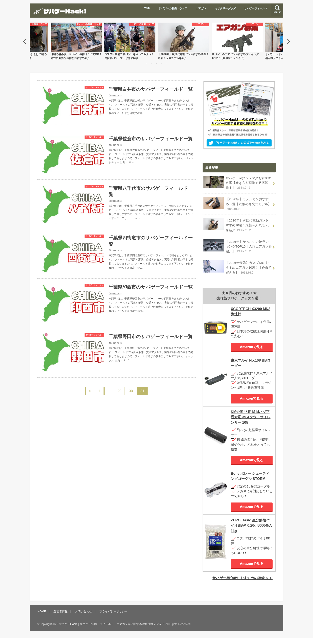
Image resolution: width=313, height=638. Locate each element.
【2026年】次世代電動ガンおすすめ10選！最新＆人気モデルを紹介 (237, 225)
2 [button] (152, 63)
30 (131, 391)
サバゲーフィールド (256, 8)
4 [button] (161, 63)
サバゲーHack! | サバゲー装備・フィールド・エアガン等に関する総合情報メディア (112, 624)
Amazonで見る (252, 347)
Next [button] (288, 41)
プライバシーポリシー (113, 611)
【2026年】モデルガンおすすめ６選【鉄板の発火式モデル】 (237, 204)
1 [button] (147, 63)
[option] (183, 41)
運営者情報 (60, 611)
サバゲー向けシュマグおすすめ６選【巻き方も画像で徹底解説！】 (237, 183)
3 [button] (156, 63)
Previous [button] (24, 41)
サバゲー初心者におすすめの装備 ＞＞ (242, 578)
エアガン (201, 8)
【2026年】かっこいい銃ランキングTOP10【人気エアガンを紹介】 (237, 246)
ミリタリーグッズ (225, 8)
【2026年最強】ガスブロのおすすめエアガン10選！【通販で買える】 (237, 267)
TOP (147, 8)
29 (119, 391)
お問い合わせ (83, 611)
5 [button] (166, 63)
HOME (41, 611)
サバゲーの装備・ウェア (172, 8)
